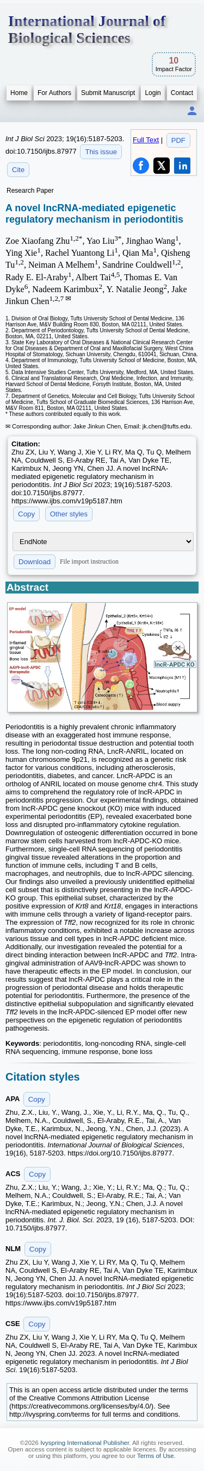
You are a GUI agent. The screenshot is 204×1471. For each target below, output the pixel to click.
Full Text (146, 140)
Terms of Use (155, 1456)
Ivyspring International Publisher (84, 1443)
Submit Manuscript (108, 93)
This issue (101, 152)
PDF (178, 140)
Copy (26, 514)
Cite (18, 170)
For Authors (54, 93)
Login (152, 93)
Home (19, 93)
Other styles (69, 514)
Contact (182, 93)
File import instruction (89, 561)
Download (34, 562)
